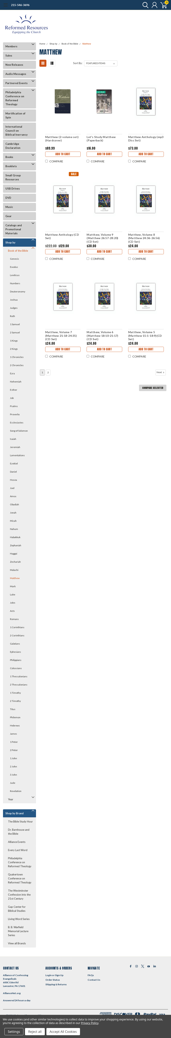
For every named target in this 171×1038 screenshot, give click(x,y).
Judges (14, 307)
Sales (8, 55)
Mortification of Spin (15, 115)
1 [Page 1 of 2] (42, 372)
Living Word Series (19, 919)
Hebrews (15, 725)
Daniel (13, 471)
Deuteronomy (17, 291)
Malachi (14, 569)
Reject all (35, 1031)
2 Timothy (15, 700)
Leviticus (15, 275)
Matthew (15, 578)
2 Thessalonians (18, 684)
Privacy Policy (89, 1023)
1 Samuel (15, 324)
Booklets (11, 166)
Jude (12, 782)
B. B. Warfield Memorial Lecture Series (18, 931)
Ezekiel (14, 463)
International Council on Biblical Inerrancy (16, 130)
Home (42, 44)
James (13, 733)
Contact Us (94, 979)
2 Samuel (15, 332)
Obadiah (14, 504)
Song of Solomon (19, 430)
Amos (13, 496)
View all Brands (17, 943)
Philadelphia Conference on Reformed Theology (14, 98)
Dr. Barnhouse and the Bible (18, 831)
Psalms (14, 406)
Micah (13, 520)
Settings (14, 1031)
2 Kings (14, 348)
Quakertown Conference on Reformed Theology (19, 878)
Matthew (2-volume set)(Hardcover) (62, 138)
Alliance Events (16, 841)
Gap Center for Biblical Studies (17, 908)
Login (48, 975)
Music (9, 207)
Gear (8, 216)
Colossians (16, 668)
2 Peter (14, 750)
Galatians (15, 643)
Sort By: (77, 63)
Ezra (12, 373)
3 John (13, 774)
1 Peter (14, 741)
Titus (12, 709)
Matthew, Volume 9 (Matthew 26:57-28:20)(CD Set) (102, 238)
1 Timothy (15, 692)
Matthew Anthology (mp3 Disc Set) (146, 138)
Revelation (15, 791)
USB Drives (12, 188)
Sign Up (59, 975)
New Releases (14, 64)
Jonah (13, 512)
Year (10, 799)
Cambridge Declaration (12, 145)
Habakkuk (15, 537)
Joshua (14, 299)
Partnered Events (16, 83)
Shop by (10, 242)
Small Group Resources (13, 177)
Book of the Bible (18, 250)
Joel (12, 488)
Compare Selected (152, 388)
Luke (12, 594)
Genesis (14, 258)
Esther (13, 389)
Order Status (52, 979)
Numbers (15, 283)
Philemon (15, 717)
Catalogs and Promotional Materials (13, 229)
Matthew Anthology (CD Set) (62, 236)
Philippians (15, 660)
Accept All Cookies (63, 1031)
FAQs (91, 975)
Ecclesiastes (16, 422)
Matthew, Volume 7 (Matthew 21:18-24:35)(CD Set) (61, 335)
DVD (8, 197)
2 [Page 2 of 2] (48, 372)
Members (11, 46)
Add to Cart (62, 154)
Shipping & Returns (56, 984)
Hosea (13, 479)
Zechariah (15, 561)
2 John (13, 766)
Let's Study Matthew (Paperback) (101, 138)
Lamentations (17, 455)
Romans (14, 619)
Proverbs (15, 414)
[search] (144, 5)
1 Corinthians (17, 627)
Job (12, 397)
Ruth (12, 316)
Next (161, 372)
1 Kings (14, 340)
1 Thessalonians (18, 676)
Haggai (13, 553)
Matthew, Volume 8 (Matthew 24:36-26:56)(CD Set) (144, 238)
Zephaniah (15, 545)
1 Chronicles (17, 357)
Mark (13, 586)
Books (9, 157)
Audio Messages (15, 73)
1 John (13, 758)
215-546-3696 (20, 5)
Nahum (14, 528)
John (12, 602)
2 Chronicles (17, 365)
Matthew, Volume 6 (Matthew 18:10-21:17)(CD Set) (102, 335)
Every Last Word (17, 850)
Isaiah (13, 438)
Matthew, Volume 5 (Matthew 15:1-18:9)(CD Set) (145, 335)
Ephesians (15, 651)
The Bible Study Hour (20, 821)
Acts (12, 610)
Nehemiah (15, 381)
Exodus (14, 266)
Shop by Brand (14, 813)
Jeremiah (15, 447)
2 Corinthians (17, 635)
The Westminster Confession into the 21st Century (19, 894)
